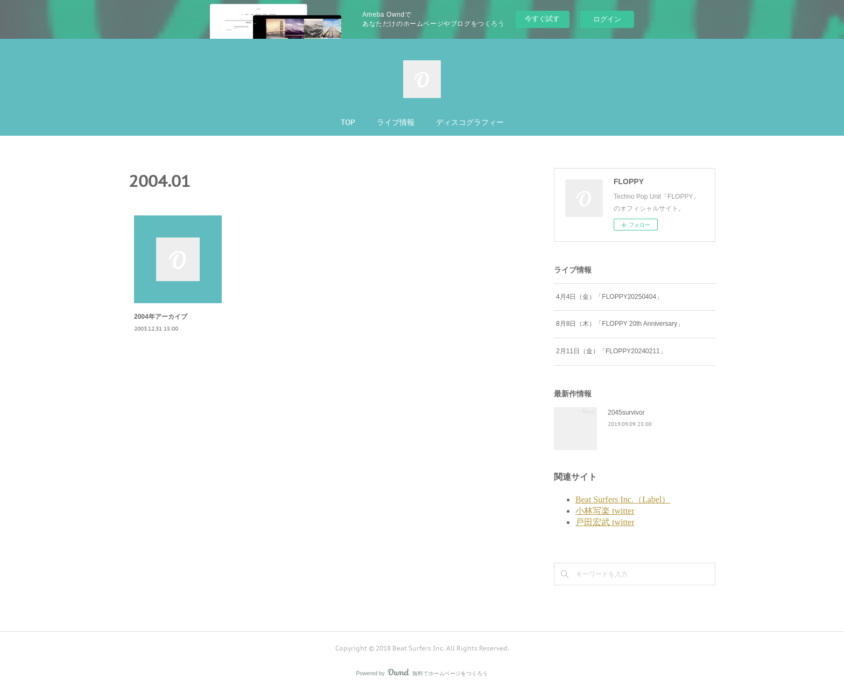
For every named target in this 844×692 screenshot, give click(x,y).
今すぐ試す (542, 19)
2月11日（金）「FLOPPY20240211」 (611, 351)
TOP (348, 122)
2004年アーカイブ (160, 316)
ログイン (607, 19)
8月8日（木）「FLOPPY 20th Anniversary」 (620, 323)
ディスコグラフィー (470, 122)
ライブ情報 (395, 122)
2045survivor (626, 412)
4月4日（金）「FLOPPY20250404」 (609, 296)
